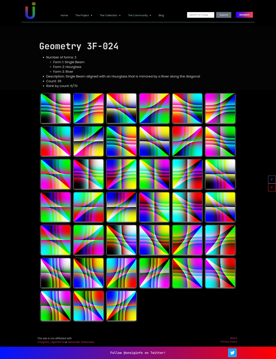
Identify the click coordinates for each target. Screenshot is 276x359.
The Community (139, 15)
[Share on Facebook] (272, 180)
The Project (83, 15)
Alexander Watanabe (81, 342)
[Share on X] (272, 172)
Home (64, 15)
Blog (161, 15)
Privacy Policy (229, 341)
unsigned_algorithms (50, 342)
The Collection (110, 15)
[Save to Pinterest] (272, 188)
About (233, 338)
